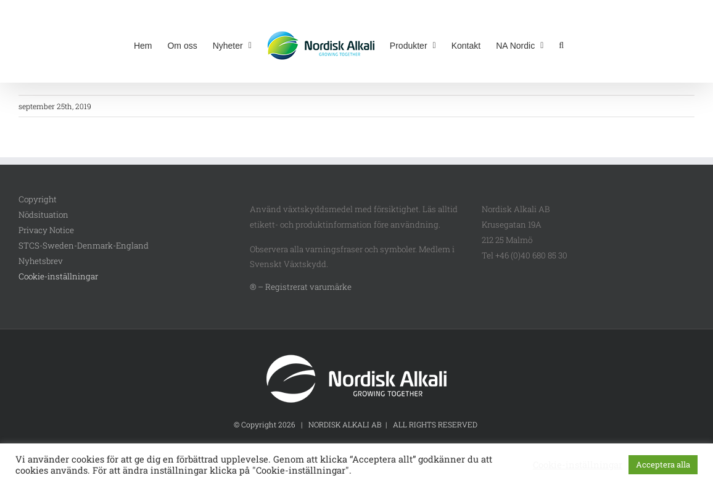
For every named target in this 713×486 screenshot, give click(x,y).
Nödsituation (43, 214)
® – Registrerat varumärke (301, 286)
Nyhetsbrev (41, 260)
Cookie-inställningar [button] (58, 276)
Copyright (38, 199)
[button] (561, 44)
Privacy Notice (46, 230)
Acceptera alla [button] (663, 464)
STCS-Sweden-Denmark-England (84, 245)
